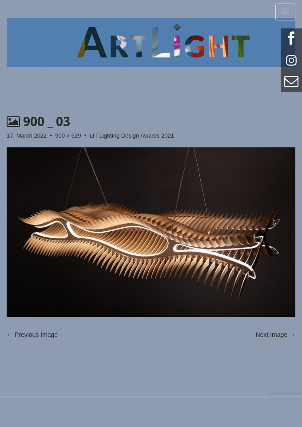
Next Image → (275, 334)
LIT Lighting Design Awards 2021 (132, 135)
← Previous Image (32, 334)
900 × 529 (68, 135)
